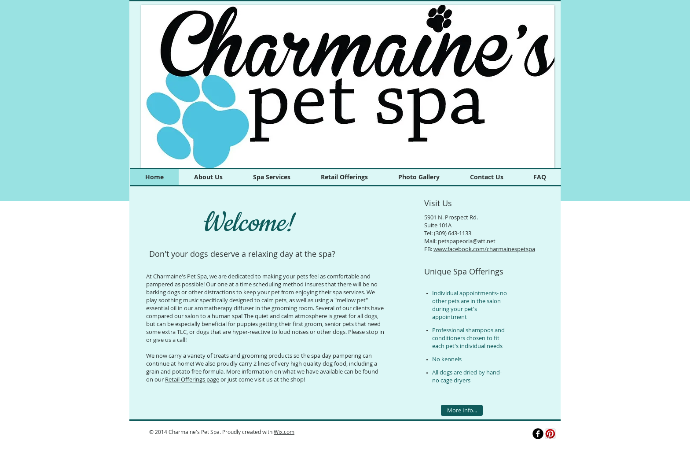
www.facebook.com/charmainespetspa (484, 249)
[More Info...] (462, 410)
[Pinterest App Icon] (550, 433)
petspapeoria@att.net (466, 241)
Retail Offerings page (192, 379)
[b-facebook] (537, 433)
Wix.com (284, 431)
